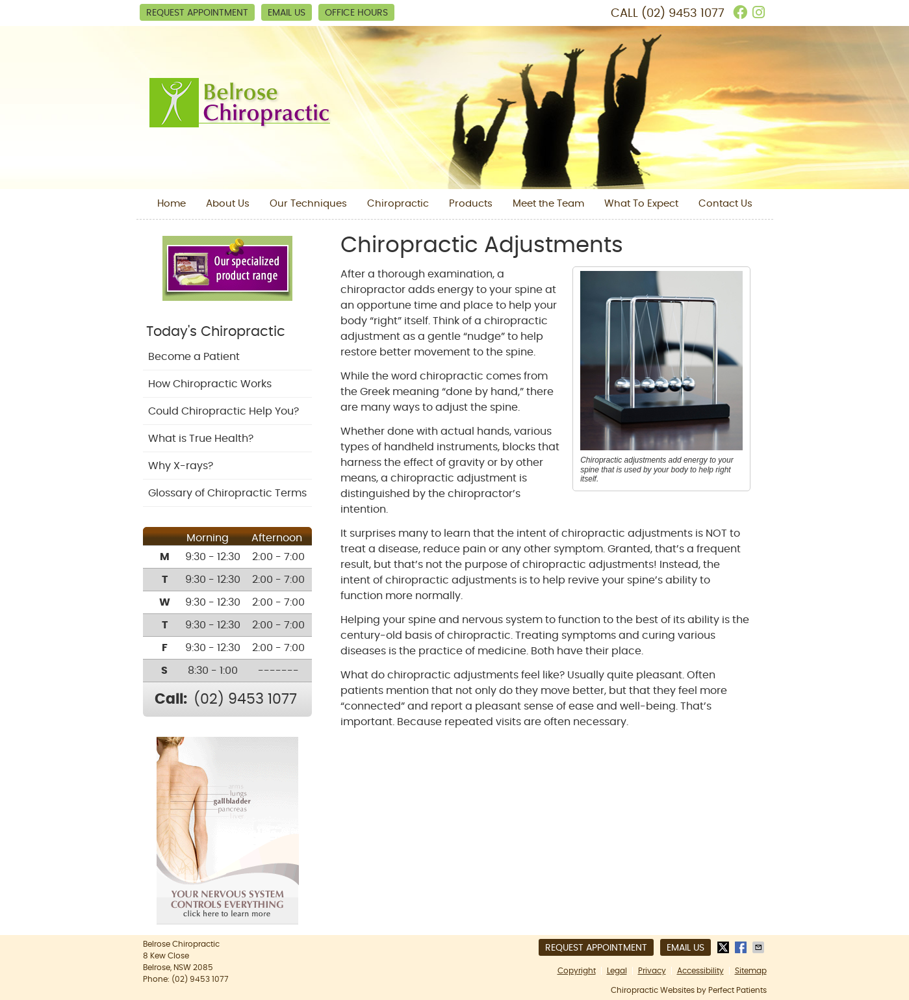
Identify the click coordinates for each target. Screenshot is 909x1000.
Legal (617, 971)
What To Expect (641, 204)
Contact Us (725, 204)
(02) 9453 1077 (682, 13)
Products (471, 204)
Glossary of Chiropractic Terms (227, 493)
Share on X (724, 947)
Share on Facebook (742, 947)
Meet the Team (548, 204)
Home (171, 204)
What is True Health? (200, 438)
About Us (228, 204)
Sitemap (751, 971)
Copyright (576, 971)
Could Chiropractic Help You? (223, 411)
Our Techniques (308, 204)
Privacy (652, 971)
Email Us (286, 13)
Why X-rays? (180, 466)
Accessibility (700, 971)
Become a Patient (194, 357)
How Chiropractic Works (210, 384)
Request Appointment (197, 13)
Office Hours (356, 13)
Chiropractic (398, 204)
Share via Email (759, 947)
